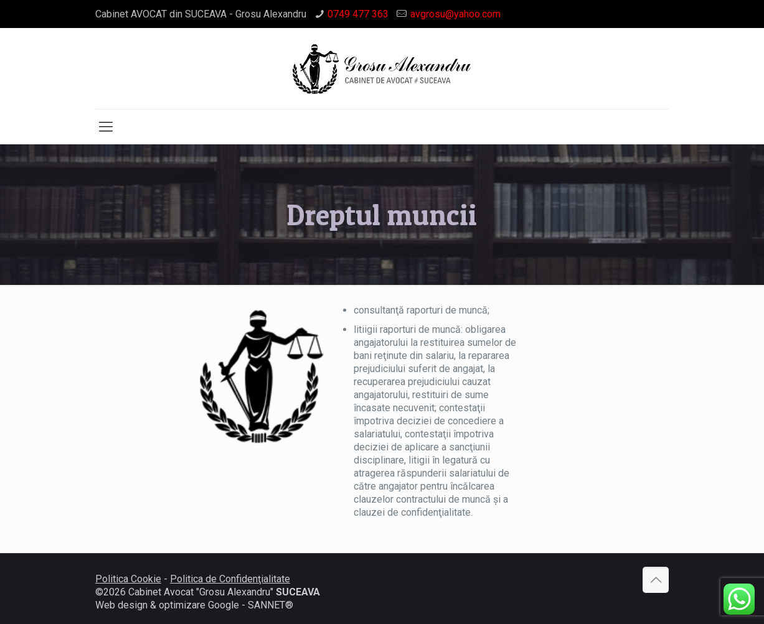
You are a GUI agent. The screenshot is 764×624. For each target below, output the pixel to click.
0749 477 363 (358, 14)
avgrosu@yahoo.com (455, 14)
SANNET (266, 605)
